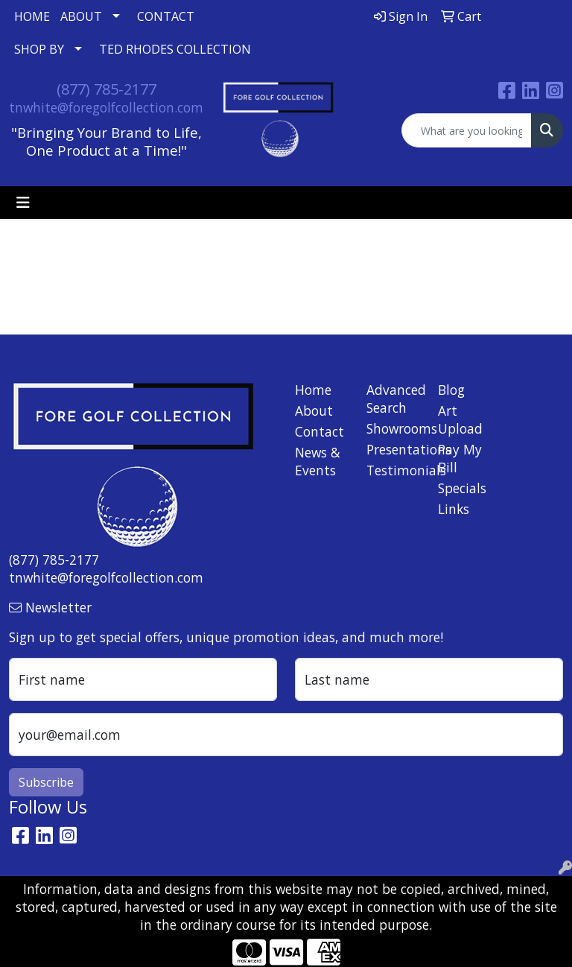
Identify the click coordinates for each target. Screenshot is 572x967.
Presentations (393, 449)
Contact (319, 431)
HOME (32, 16)
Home (313, 390)
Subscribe (46, 782)
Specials (462, 488)
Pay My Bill (460, 458)
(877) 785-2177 (106, 89)
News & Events (317, 461)
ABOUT (81, 16)
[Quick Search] (467, 130)
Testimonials (393, 470)
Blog (451, 390)
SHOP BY (39, 49)
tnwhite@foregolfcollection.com (106, 107)
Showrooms (393, 428)
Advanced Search (393, 398)
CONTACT (165, 16)
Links (453, 509)
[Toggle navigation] (23, 202)
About (314, 410)
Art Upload (460, 419)
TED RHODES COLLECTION (175, 49)
